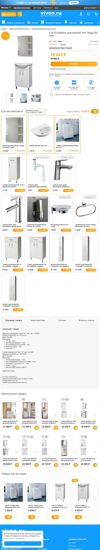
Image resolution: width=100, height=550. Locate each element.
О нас (40, 503)
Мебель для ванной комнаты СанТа (44, 28)
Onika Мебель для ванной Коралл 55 (29, 383)
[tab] (13, 281)
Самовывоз (48, 8)
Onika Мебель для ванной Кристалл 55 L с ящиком (10, 420)
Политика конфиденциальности (50, 513)
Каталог (4, 28)
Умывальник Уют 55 (36, 145)
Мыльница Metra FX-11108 (11, 226)
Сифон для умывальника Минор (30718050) (11, 186)
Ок (23, 543)
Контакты (41, 519)
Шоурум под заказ (22, 8)
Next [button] (43, 98)
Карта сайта (42, 516)
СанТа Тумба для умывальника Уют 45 (12, 467)
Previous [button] (3, 98)
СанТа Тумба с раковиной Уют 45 (59, 467)
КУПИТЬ (74, 64)
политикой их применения (14, 538)
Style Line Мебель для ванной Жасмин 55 (88, 420)
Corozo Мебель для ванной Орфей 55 (50, 383)
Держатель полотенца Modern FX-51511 (37, 226)
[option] (23, 63)
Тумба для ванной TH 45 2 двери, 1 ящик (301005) (61, 226)
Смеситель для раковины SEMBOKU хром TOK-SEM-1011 (35, 186)
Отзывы (63, 44)
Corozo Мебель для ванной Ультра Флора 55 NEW (69, 420)
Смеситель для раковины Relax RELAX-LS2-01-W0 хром (62, 186)
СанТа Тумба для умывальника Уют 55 (36, 467)
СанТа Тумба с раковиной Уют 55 (82, 467)
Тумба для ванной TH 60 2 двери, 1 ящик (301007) (86, 226)
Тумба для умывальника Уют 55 (61, 146)
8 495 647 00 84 (11, 503)
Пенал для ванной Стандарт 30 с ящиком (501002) (12, 266)
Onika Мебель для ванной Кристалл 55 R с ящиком (88, 383)
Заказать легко (74, 513)
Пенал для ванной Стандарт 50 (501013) (35, 266)
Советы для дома (75, 516)
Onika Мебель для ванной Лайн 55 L (68, 383)
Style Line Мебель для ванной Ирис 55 (50, 420)
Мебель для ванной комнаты (19, 28)
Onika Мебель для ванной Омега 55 (10, 383)
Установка (72, 507)
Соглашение (42, 510)
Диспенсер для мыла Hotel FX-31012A (86, 186)
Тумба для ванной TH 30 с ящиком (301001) (86, 146)
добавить (92, 151)
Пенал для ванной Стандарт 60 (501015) (60, 266)
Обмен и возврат (75, 510)
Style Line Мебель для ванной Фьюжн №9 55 (30, 420)
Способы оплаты (74, 519)
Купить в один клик (57, 69)
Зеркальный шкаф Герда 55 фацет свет (11, 146)
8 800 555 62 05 (11, 509)
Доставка (37, 8)
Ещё (57, 8)
